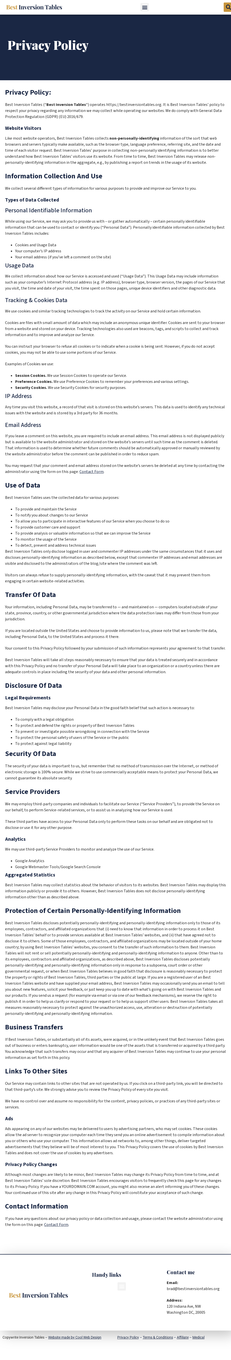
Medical (198, 1337)
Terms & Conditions (158, 1337)
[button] (144, 7)
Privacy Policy (128, 1337)
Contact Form (91, 471)
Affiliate (183, 1337)
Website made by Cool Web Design (74, 1337)
